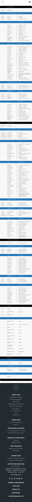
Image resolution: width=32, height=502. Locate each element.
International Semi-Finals (16, 433)
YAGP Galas (16, 451)
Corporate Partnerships (16, 460)
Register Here (16, 442)
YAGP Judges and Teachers (16, 404)
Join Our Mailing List (16, 496)
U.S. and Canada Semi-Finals (16, 430)
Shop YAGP (16, 486)
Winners (16, 424)
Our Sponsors (16, 410)
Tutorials (16, 440)
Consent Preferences (16, 482)
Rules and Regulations (16, 422)
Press (16, 413)
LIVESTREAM (16, 493)
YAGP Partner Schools (16, 406)
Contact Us (16, 415)
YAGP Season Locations (16, 428)
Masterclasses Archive (16, 448)
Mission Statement (16, 399)
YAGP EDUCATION (16, 446)
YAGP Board (16, 401)
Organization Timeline (16, 397)
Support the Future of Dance (16, 458)
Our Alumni (16, 408)
